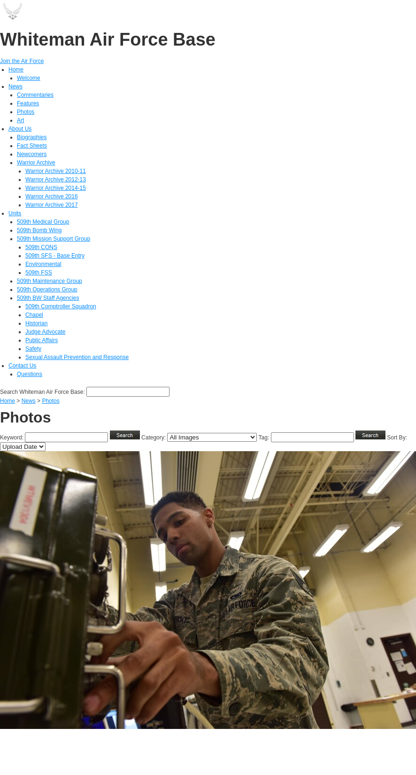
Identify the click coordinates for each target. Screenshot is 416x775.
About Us (19, 128)
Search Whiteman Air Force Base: (43, 392)
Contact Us (22, 365)
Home (15, 69)
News (15, 86)
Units (14, 213)
